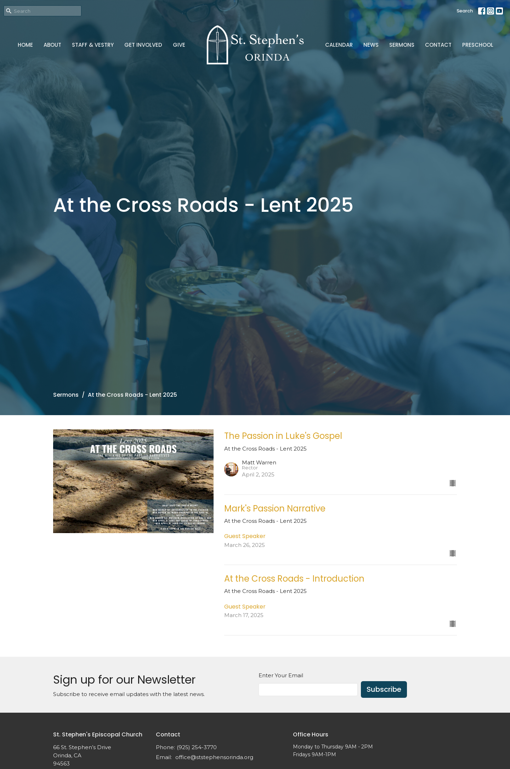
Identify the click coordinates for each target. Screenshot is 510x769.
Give (179, 45)
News (371, 45)
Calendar (339, 45)
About (52, 45)
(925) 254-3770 (197, 747)
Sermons (401, 45)
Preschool (477, 45)
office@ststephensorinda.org (214, 757)
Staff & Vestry (93, 45)
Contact (438, 45)
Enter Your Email (281, 675)
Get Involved (143, 45)
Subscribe (384, 689)
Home (25, 45)
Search (465, 10)
